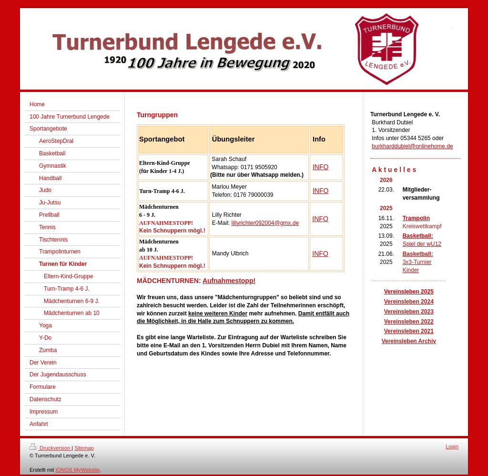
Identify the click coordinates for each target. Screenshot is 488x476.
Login (452, 446)
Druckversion (50, 448)
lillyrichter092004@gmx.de (265, 223)
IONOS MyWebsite (77, 470)
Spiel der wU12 (422, 244)
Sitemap (83, 448)
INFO (320, 167)
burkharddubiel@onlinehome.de (412, 146)
